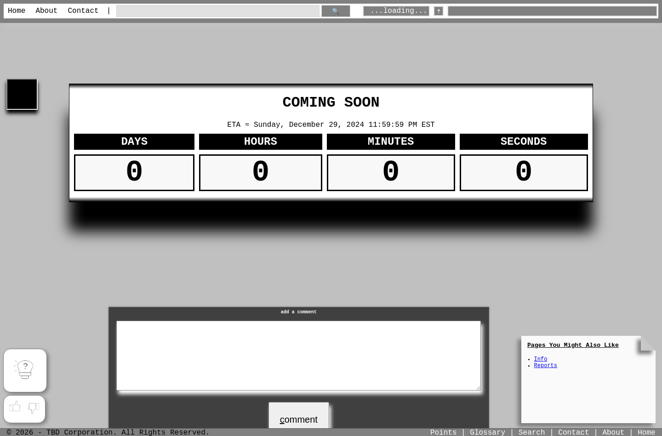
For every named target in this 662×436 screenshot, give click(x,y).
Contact (83, 11)
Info (541, 359)
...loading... (399, 11)
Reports (545, 365)
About (46, 11)
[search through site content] (218, 11)
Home (16, 11)
